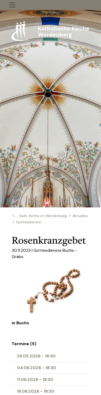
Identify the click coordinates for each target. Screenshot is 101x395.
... (16, 215)
